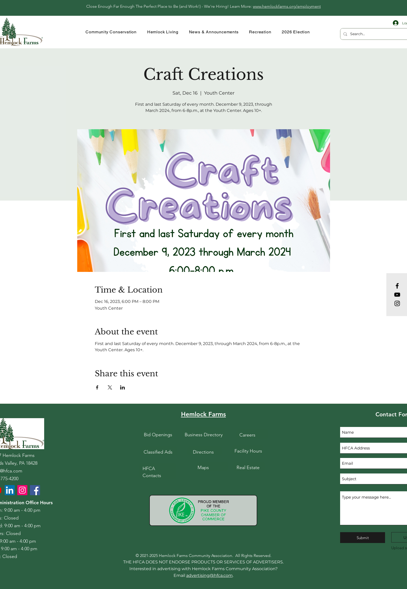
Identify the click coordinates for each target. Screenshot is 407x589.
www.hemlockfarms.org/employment (287, 6)
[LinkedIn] (10, 490)
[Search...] (377, 34)
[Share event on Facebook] (97, 387)
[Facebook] (397, 285)
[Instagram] (397, 303)
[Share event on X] (109, 387)
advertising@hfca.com (209, 575)
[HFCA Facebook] (35, 490)
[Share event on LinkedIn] (122, 387)
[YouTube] (397, 294)
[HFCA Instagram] (22, 490)
